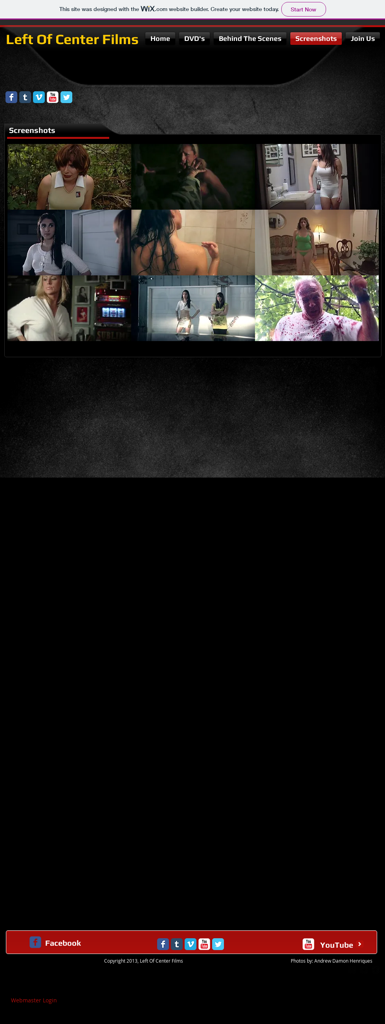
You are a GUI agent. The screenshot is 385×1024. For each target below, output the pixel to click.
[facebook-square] (376, 970)
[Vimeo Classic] (39, 97)
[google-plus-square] (352, 970)
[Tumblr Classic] (25, 97)
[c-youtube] (308, 944)
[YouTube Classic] (53, 97)
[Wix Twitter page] (66, 97)
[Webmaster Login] (34, 1000)
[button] (69, 177)
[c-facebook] (35, 942)
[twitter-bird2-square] (364, 970)
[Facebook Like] (336, 93)
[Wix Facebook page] (11, 97)
